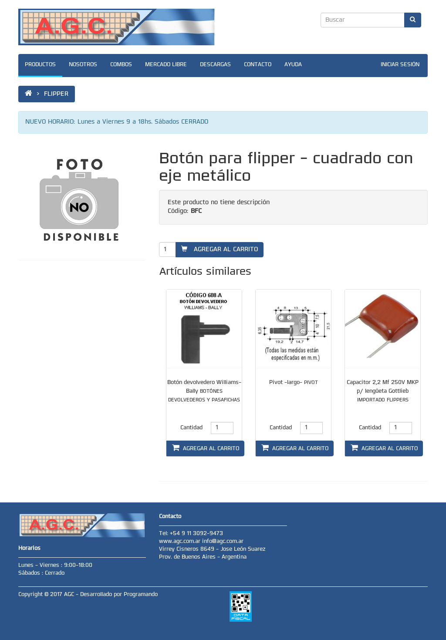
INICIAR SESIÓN (400, 64)
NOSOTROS (83, 64)
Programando (141, 594)
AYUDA (293, 64)
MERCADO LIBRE (166, 64)
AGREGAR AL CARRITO (219, 249)
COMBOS (121, 64)
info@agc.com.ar (222, 541)
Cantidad (191, 428)
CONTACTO (257, 64)
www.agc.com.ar (180, 541)
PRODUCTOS (40, 64)
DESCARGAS (215, 64)
